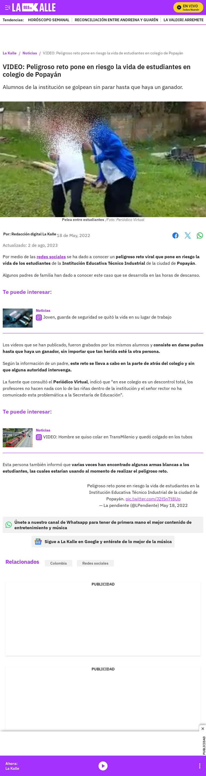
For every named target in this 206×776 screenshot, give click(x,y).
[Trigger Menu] (7, 7)
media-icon (103, 766)
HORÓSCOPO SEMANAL (48, 19)
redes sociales (51, 256)
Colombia (58, 563)
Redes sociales (95, 563)
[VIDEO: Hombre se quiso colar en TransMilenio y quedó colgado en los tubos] (18, 437)
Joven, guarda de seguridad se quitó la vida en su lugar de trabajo (107, 317)
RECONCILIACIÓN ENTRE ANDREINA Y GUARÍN (116, 19)
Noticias (30, 53)
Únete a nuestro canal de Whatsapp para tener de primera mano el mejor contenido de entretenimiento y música (98, 524)
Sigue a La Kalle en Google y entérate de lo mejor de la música (103, 541)
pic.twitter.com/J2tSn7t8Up (153, 498)
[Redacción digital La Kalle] (33, 234)
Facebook (175, 235)
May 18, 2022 (174, 505)
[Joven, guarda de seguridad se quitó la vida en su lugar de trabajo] (18, 318)
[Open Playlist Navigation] (200, 766)
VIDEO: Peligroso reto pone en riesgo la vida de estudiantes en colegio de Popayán (113, 53)
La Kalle (10, 53)
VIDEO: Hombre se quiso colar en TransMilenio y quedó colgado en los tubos (117, 436)
